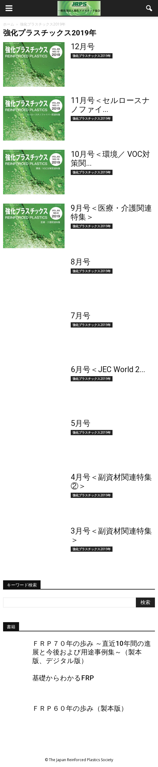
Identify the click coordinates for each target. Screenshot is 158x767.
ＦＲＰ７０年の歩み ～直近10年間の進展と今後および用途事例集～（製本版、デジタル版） (91, 652)
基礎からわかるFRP (63, 678)
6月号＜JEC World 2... (108, 369)
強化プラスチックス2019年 (92, 56)
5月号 (80, 423)
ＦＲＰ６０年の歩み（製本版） (80, 708)
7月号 (80, 315)
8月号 (80, 261)
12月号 (83, 46)
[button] (149, 8)
